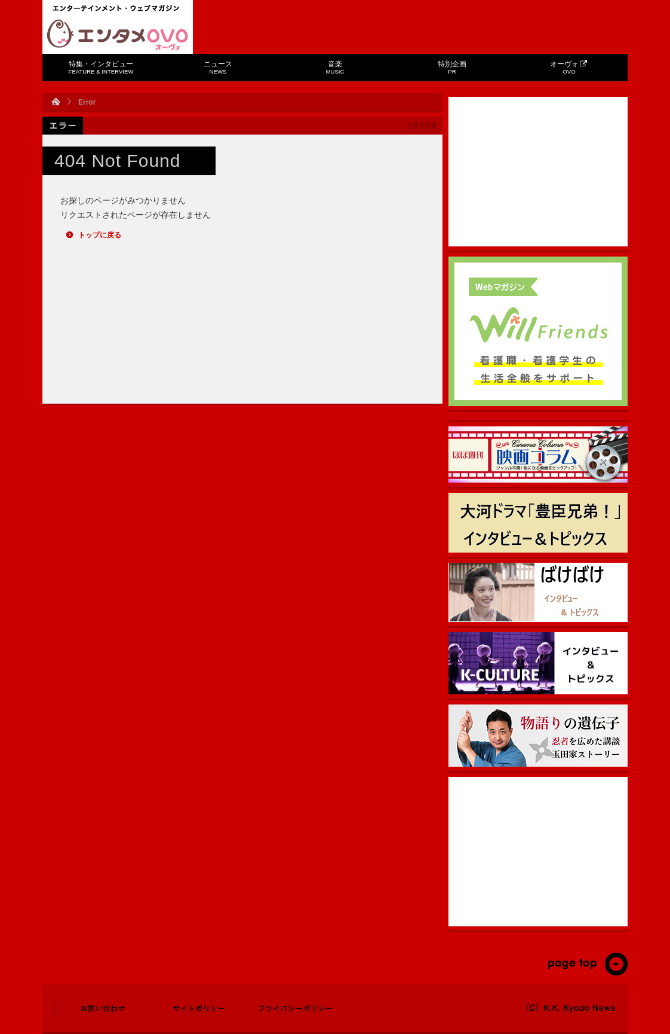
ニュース (218, 67)
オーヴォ (569, 67)
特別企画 (452, 67)
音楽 (335, 67)
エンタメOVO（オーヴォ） (117, 35)
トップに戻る (99, 235)
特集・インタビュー (101, 67)
